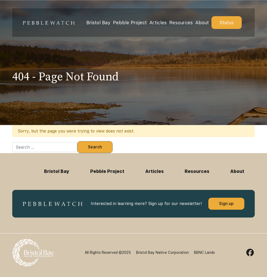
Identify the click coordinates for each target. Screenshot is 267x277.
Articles (158, 22)
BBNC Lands (204, 252)
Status (227, 22)
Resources (181, 22)
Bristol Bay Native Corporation (162, 252)
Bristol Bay (98, 22)
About (202, 22)
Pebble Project (130, 22)
